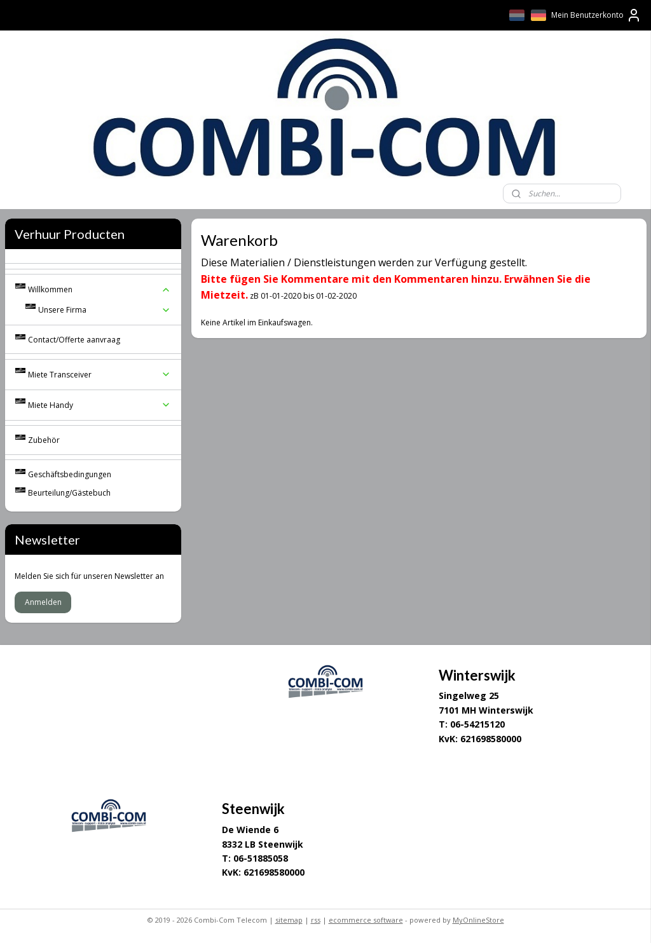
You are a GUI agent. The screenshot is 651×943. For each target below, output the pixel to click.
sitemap (289, 920)
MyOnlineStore (478, 920)
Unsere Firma (105, 309)
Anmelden (43, 602)
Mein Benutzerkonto (596, 15)
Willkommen (100, 289)
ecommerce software (366, 920)
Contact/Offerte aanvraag (74, 339)
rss (315, 920)
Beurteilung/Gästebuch (69, 492)
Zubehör (44, 440)
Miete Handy (100, 405)
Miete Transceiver (100, 374)
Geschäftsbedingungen (69, 474)
